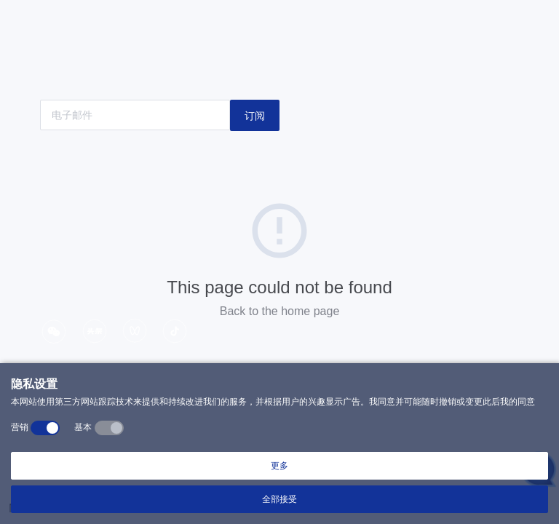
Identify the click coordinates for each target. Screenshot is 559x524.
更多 (279, 466)
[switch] (45, 428)
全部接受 (279, 499)
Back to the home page (280, 311)
